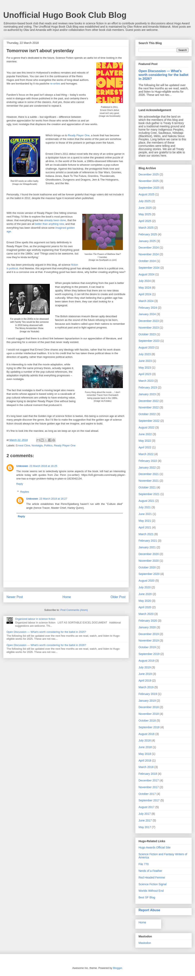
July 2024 (145, 280)
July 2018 (145, 740)
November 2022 (149, 407)
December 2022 (149, 401)
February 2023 (148, 387)
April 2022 (145, 447)
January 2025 (147, 241)
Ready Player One (79, 135)
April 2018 (145, 760)
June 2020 (145, 594)
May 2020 (145, 600)
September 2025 (149, 187)
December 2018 (149, 707)
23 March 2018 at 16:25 (43, 465)
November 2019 (149, 640)
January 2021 (147, 547)
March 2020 (146, 614)
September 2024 (149, 267)
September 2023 (149, 340)
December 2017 (149, 780)
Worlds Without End (151, 890)
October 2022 (147, 414)
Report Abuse (149, 910)
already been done (55, 220)
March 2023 (146, 380)
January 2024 (147, 314)
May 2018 (145, 753)
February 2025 (148, 234)
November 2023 (149, 327)
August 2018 (147, 734)
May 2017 (145, 827)
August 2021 (147, 500)
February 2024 (148, 307)
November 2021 (149, 480)
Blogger (117, 968)
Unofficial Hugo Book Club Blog (65, 15)
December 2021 (149, 474)
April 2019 (145, 680)
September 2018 (149, 727)
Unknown (22, 465)
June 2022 (145, 434)
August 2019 (147, 660)
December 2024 (149, 247)
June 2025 (145, 207)
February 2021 (148, 540)
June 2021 (145, 514)
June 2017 (145, 820)
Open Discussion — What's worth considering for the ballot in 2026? (46, 645)
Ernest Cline (23, 445)
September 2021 (149, 494)
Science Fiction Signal (153, 884)
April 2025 (145, 221)
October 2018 (147, 720)
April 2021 (145, 527)
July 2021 (145, 507)
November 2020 (149, 560)
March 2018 (146, 767)
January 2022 (147, 467)
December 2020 (149, 554)
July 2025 (145, 201)
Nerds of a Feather (150, 870)
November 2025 (149, 181)
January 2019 (147, 700)
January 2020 (147, 627)
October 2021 (147, 487)
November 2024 (149, 254)
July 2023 (145, 354)
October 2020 (147, 567)
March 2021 (146, 534)
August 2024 (147, 274)
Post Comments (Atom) (74, 609)
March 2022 (146, 454)
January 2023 (147, 394)
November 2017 (149, 787)
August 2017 (147, 807)
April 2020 (145, 607)
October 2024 (147, 261)
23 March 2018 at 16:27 (53, 498)
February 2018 (148, 773)
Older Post (118, 597)
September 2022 (149, 420)
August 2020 (147, 580)
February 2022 (148, 460)
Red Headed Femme (152, 877)
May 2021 (145, 520)
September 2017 (149, 800)
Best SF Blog (147, 897)
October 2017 (147, 793)
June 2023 (145, 360)
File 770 (144, 864)
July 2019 (145, 667)
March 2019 (146, 687)
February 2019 (148, 694)
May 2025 (145, 214)
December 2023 (149, 320)
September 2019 (149, 654)
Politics (48, 445)
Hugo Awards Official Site (154, 847)
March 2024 (146, 301)
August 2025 (147, 194)
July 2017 (145, 813)
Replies (24, 491)
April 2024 (145, 294)
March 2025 (146, 227)
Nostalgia (37, 445)
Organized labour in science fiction (35, 618)
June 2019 (145, 673)
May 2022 (145, 440)
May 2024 (145, 287)
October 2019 (147, 647)
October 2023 (147, 334)
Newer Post (14, 597)
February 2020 (148, 620)
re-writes (55, 83)
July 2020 (145, 587)
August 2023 (147, 347)
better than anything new (49, 223)
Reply (19, 483)
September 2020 (149, 574)
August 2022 (147, 427)
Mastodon (145, 943)
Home (67, 597)
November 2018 (149, 713)
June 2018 (145, 747)
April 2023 (145, 374)
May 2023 (145, 367)
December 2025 (149, 174)
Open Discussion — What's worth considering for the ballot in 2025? (46, 631)
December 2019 (149, 634)
